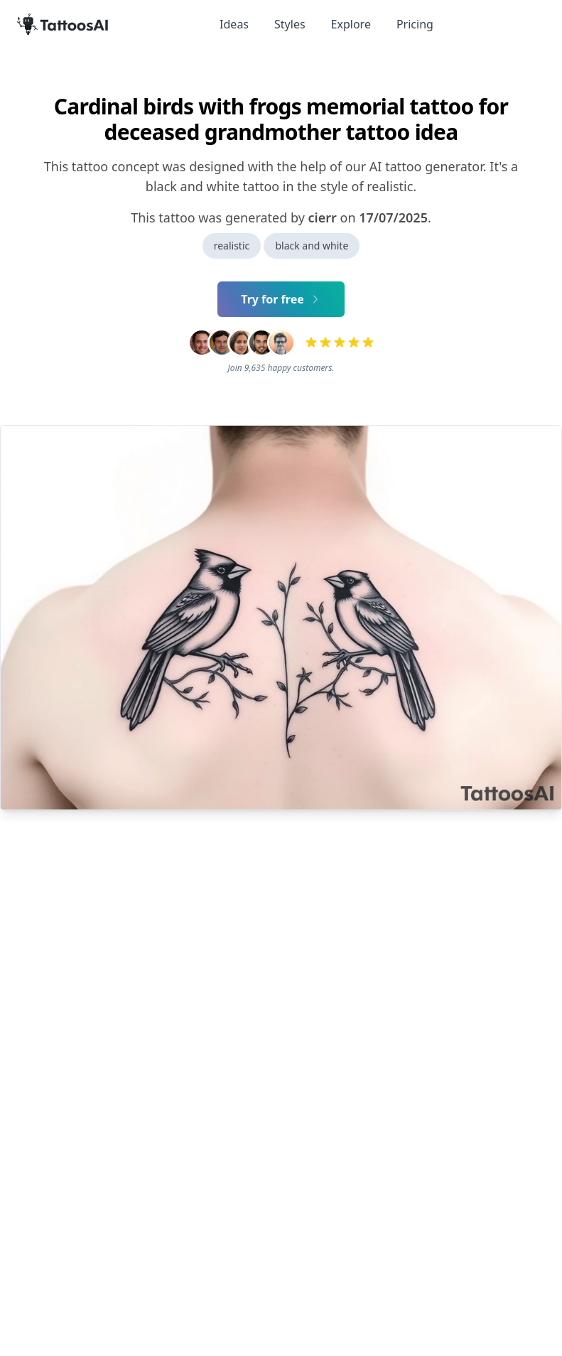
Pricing (414, 24)
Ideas (234, 24)
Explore (351, 24)
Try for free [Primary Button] (281, 299)
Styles (290, 24)
